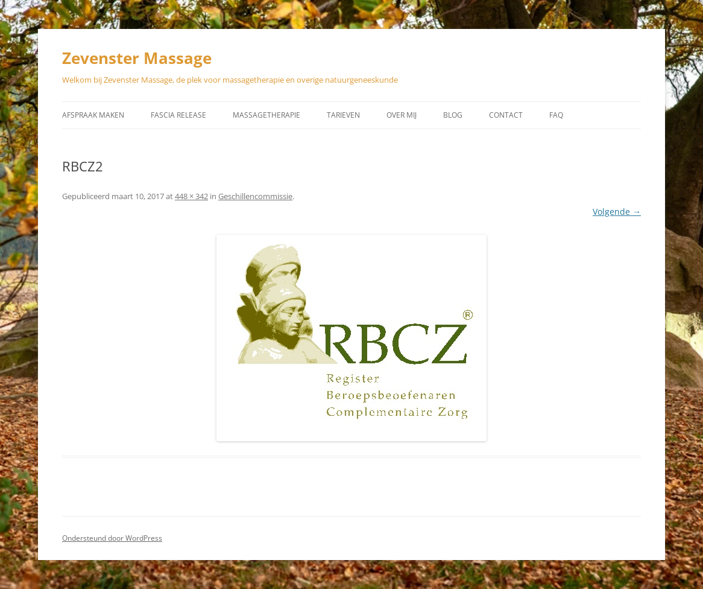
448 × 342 (191, 196)
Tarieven (343, 115)
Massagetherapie (266, 115)
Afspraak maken (93, 115)
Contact (506, 115)
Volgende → (617, 211)
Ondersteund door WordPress (112, 538)
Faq (556, 115)
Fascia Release (178, 115)
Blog (452, 115)
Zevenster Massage (137, 58)
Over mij (401, 115)
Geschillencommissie (255, 196)
